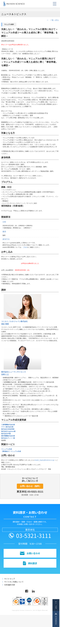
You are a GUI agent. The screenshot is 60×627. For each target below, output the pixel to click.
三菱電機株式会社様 (8, 425)
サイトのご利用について (14, 581)
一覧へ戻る (54, 20)
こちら (25, 247)
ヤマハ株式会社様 (7, 427)
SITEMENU (56, 619)
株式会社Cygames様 (8, 431)
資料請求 (30, 563)
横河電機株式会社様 (8, 436)
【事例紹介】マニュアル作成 (11, 451)
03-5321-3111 (33, 535)
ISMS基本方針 (9, 585)
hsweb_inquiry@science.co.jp (44, 460)
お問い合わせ (30, 553)
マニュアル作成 (6, 449)
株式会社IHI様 (6, 433)
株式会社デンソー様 (8, 438)
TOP (56, 605)
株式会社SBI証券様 (7, 429)
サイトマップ (9, 579)
